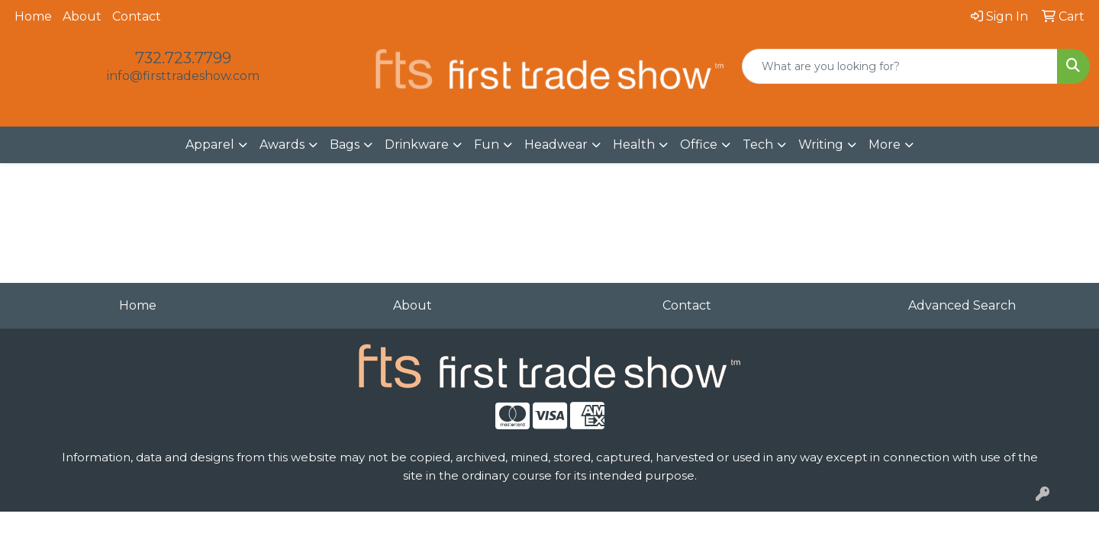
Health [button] (634, 144)
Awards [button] (282, 144)
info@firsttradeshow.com (183, 76)
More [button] (885, 144)
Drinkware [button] (417, 144)
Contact (136, 16)
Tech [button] (758, 144)
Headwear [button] (556, 144)
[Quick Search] (900, 66)
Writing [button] (820, 144)
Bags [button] (344, 144)
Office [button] (698, 144)
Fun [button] (486, 144)
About (82, 16)
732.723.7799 (183, 58)
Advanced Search (962, 305)
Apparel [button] (209, 144)
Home (33, 16)
